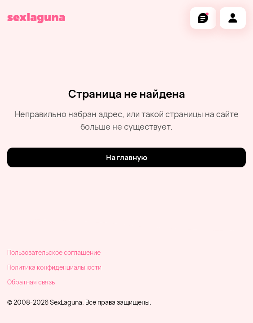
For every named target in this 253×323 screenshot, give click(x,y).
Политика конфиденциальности (54, 267)
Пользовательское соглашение (54, 252)
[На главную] (126, 157)
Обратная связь (31, 282)
